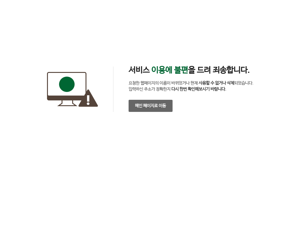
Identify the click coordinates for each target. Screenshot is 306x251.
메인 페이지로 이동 (150, 105)
